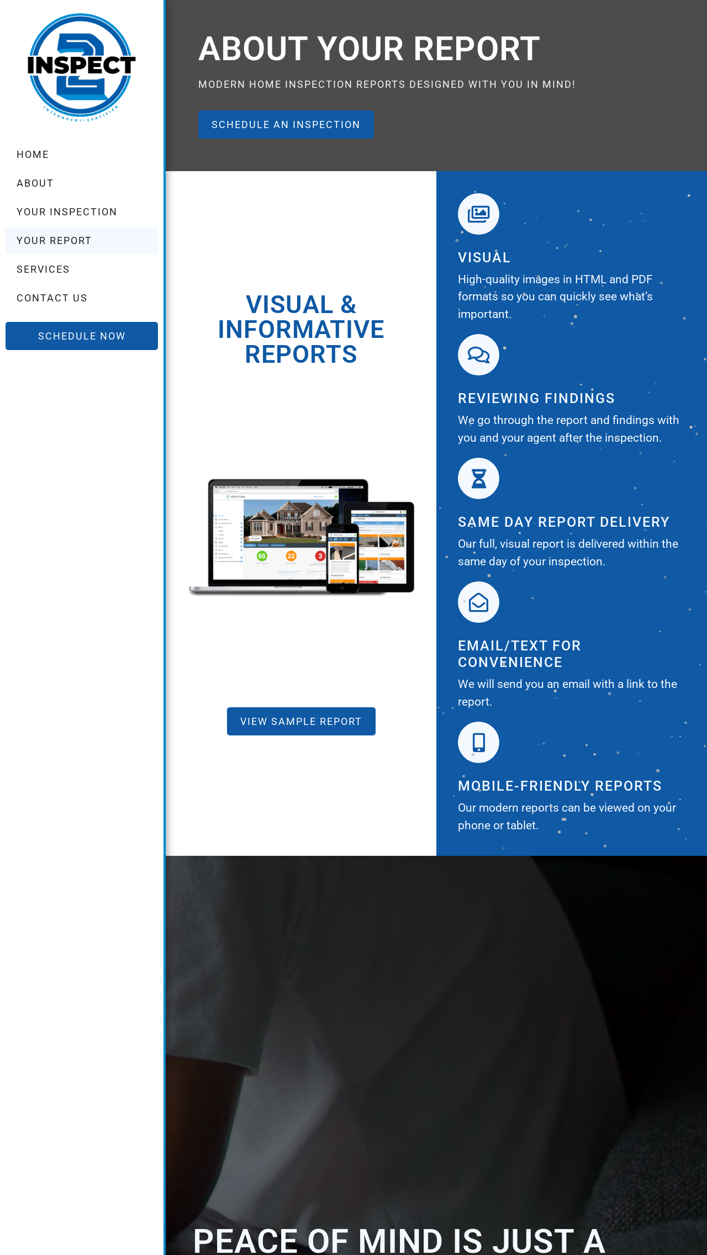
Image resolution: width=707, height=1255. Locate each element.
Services (43, 269)
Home (33, 154)
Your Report (54, 240)
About (35, 183)
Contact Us (52, 298)
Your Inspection (67, 212)
